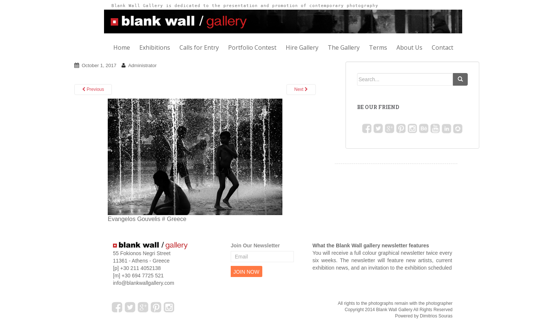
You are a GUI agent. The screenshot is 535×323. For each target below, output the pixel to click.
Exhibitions (154, 47)
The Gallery (344, 47)
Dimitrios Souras (436, 316)
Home (121, 47)
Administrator (142, 65)
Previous (93, 89)
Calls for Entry (199, 47)
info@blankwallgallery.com (143, 283)
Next (301, 89)
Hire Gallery (302, 47)
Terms (378, 47)
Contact (442, 47)
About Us (409, 47)
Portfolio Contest (252, 47)
